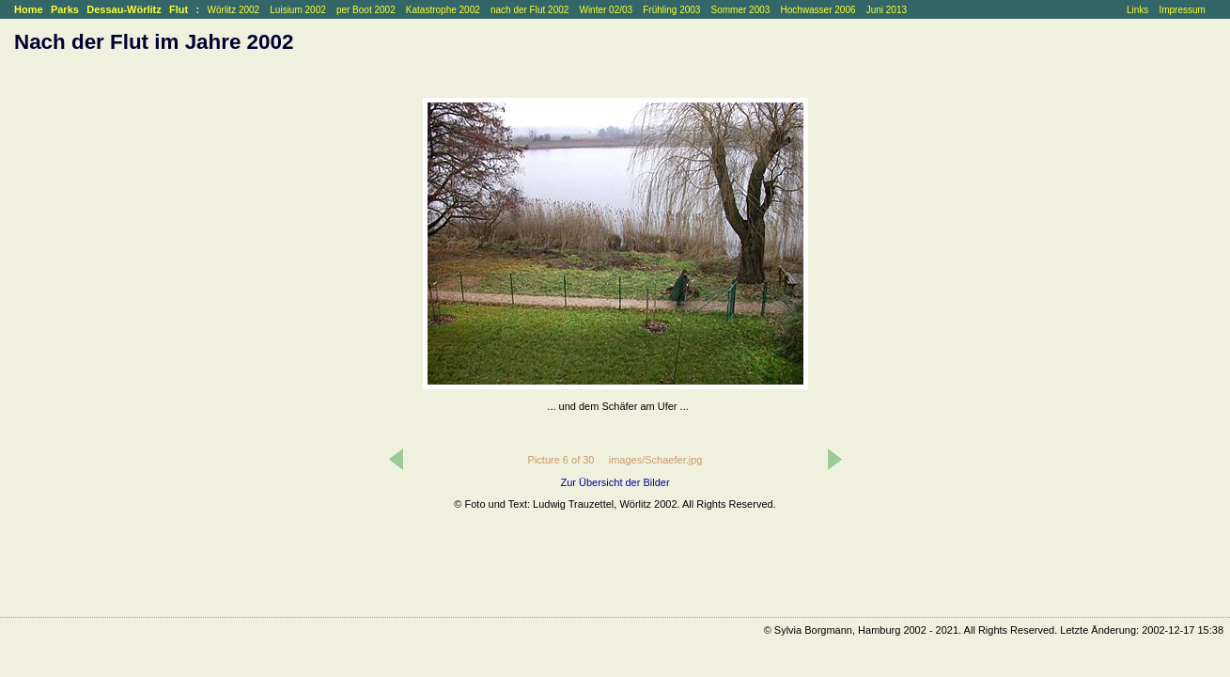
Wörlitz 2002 (234, 10)
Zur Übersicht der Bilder (614, 482)
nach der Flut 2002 (529, 10)
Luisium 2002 (297, 10)
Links (1137, 10)
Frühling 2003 (671, 10)
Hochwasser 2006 (817, 10)
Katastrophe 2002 (443, 10)
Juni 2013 (886, 10)
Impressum (1182, 10)
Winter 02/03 (605, 10)
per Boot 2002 (366, 10)
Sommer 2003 (741, 10)
